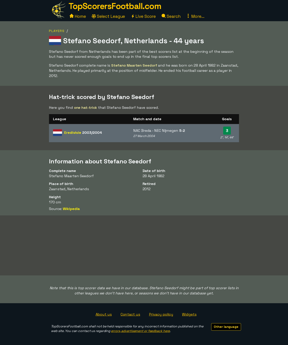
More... (195, 16)
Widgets (189, 314)
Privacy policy (161, 314)
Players (57, 31)
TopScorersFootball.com (115, 6)
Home (78, 16)
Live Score (143, 16)
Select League (108, 16)
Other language (226, 327)
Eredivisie (83, 132)
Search (171, 16)
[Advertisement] (144, 245)
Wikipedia (71, 208)
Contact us (130, 314)
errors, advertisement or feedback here (140, 331)
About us (104, 314)
